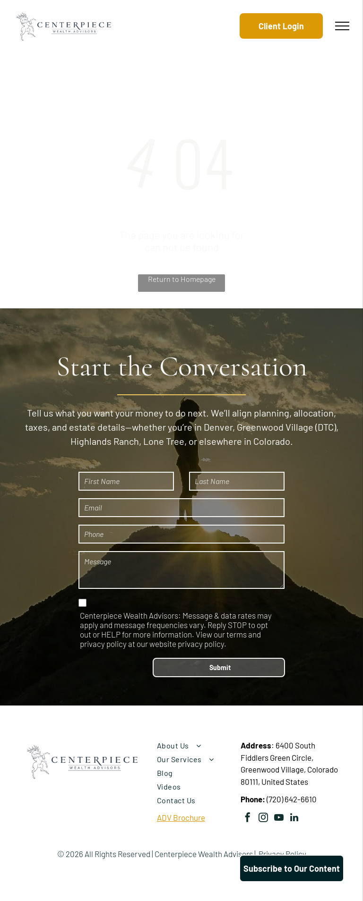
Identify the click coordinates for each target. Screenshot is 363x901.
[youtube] (279, 818)
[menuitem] (195, 745)
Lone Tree (163, 441)
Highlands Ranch (104, 441)
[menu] (342, 26)
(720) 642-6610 (292, 799)
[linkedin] (294, 818)
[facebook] (248, 818)
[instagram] (263, 818)
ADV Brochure (181, 817)
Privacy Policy (282, 853)
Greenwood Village (275, 427)
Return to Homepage (182, 278)
